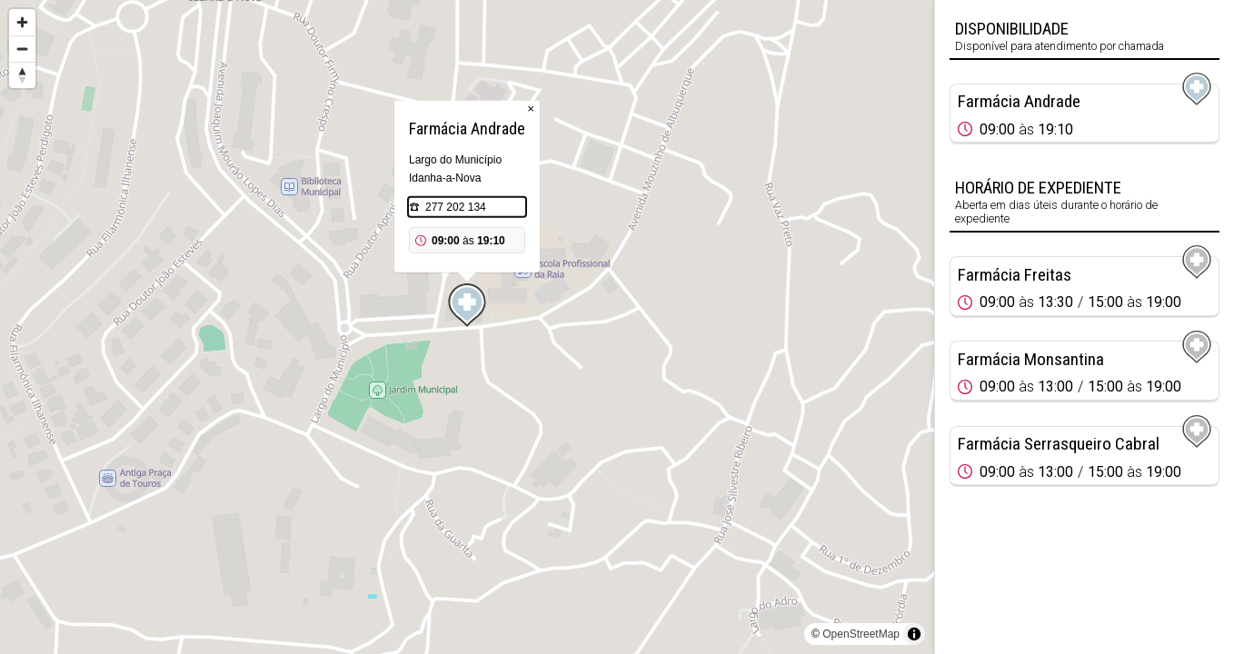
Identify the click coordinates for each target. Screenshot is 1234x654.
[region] (467, 327)
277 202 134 (455, 207)
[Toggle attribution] (914, 634)
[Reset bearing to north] (22, 75)
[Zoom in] (22, 22)
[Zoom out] (22, 48)
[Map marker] (467, 305)
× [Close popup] (530, 108)
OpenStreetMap (861, 634)
